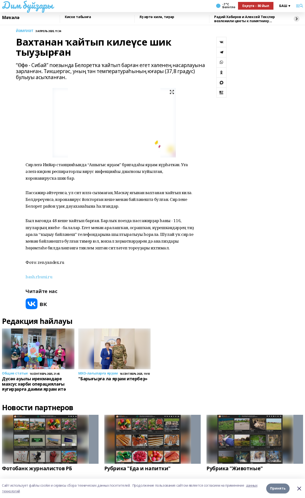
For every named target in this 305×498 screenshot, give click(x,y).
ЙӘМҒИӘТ (24, 31)
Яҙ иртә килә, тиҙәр (156, 17)
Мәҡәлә (10, 17)
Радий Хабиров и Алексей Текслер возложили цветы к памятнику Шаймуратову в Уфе (244, 19)
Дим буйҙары (27, 5)
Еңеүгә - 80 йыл (255, 5)
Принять (278, 488)
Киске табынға (78, 17)
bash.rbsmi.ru (39, 277)
